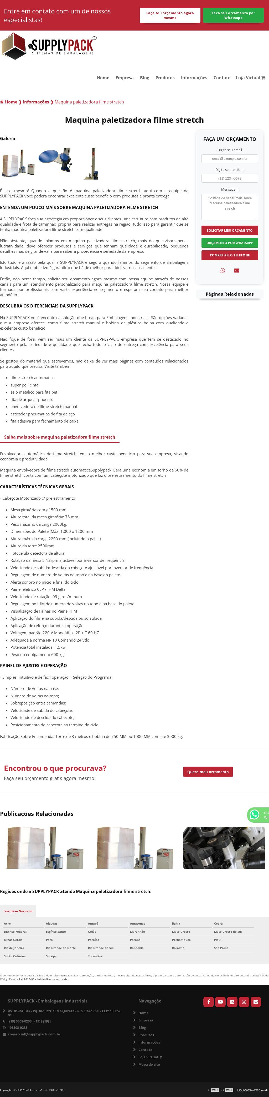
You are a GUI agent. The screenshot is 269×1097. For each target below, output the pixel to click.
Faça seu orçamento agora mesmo (170, 15)
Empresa (125, 78)
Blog (144, 78)
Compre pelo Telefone (230, 255)
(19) (37, 1021)
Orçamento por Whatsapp (229, 243)
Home (103, 78)
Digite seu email (230, 149)
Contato (222, 78)
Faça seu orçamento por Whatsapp (233, 15)
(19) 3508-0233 (20, 1021)
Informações (194, 78)
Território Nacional (18, 911)
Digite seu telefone (229, 169)
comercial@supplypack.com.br (34, 1034)
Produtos (165, 78)
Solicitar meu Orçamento (230, 230)
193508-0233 (17, 1027)
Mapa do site (149, 1064)
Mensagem (230, 189)
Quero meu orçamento (208, 771)
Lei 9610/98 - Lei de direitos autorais (43, 979)
